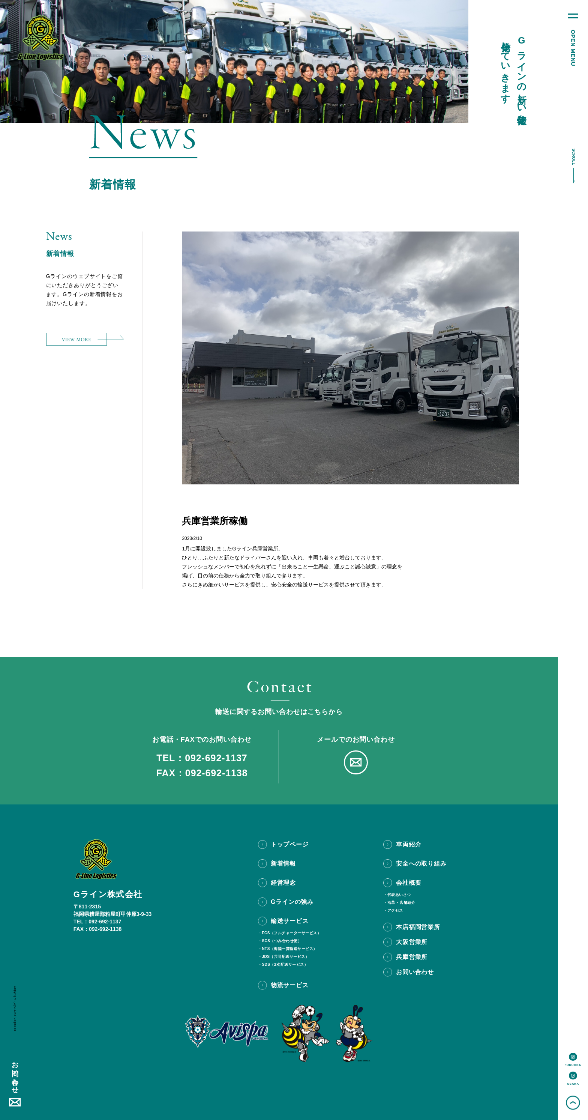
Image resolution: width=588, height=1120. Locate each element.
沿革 (391, 903)
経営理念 (283, 882)
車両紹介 (408, 844)
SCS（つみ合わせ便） (282, 941)
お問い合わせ (15, 1073)
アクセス (395, 911)
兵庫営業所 (412, 957)
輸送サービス (290, 921)
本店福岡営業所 (418, 927)
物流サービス (290, 985)
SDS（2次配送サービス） (285, 965)
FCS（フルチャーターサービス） (291, 933)
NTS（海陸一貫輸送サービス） (289, 949)
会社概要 (408, 882)
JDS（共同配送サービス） (285, 957)
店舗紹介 (407, 903)
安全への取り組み (421, 863)
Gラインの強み (292, 902)
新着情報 (283, 863)
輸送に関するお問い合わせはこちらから (279, 711)
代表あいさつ (399, 895)
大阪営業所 (412, 942)
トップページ (290, 844)
